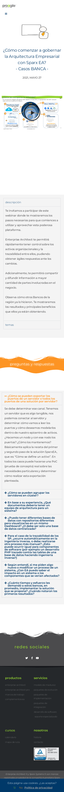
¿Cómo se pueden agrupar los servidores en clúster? (28, 494)
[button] (32, 112)
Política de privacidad (38, 787)
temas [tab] (9, 324)
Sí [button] (14, 787)
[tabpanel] (32, 263)
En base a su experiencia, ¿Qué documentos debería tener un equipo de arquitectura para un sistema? (27, 506)
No (21, 787)
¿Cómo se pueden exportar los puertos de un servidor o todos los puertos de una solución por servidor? (30, 398)
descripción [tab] (13, 202)
